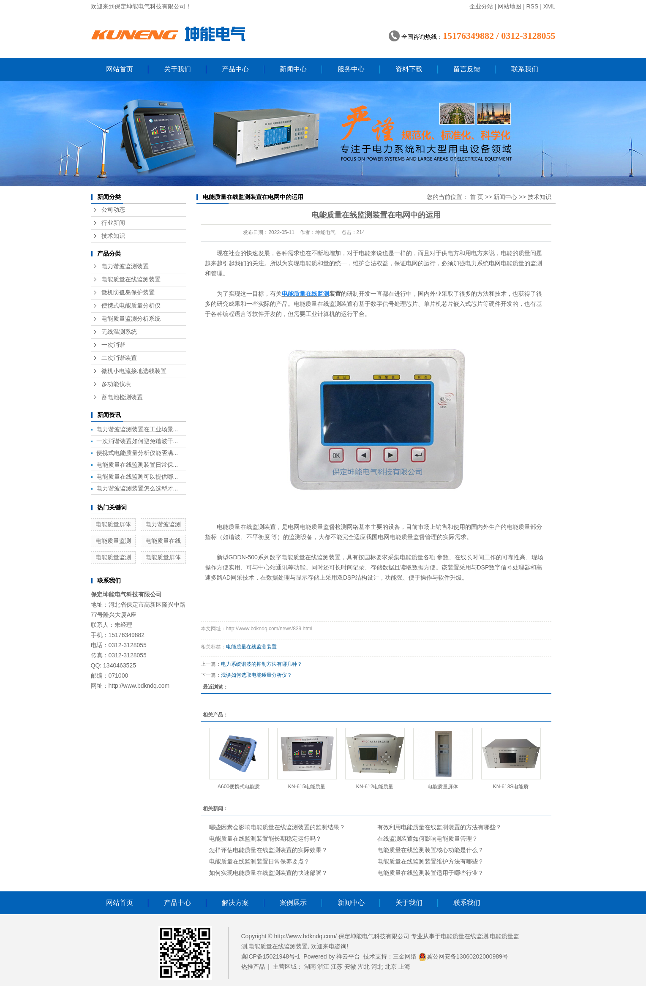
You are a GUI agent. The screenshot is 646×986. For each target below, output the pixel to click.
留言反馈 (466, 69)
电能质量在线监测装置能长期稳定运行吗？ (265, 838)
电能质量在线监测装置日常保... (137, 464)
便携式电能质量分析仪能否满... (137, 452)
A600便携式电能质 (239, 787)
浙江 (323, 966)
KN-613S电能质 (511, 787)
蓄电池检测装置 (122, 397)
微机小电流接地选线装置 (133, 371)
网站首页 (119, 69)
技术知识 (113, 236)
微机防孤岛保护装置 (128, 292)
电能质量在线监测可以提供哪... (137, 476)
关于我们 (177, 69)
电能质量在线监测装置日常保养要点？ (259, 861)
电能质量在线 (163, 540)
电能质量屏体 (113, 524)
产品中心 (235, 69)
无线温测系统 (119, 332)
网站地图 (509, 6)
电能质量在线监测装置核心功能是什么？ (430, 850)
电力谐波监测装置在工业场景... (137, 429)
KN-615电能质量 (307, 787)
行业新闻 (113, 223)
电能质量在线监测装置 (131, 279)
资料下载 (408, 69)
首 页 (476, 196)
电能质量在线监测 (464, 936)
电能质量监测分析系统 (131, 319)
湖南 (310, 966)
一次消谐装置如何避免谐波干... (137, 441)
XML (549, 6)
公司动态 (113, 210)
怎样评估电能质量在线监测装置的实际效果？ (268, 850)
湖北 (364, 966)
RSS (532, 6)
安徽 (350, 966)
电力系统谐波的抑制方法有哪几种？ (261, 664)
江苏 (337, 966)
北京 (391, 966)
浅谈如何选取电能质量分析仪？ (256, 675)
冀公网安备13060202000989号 (463, 956)
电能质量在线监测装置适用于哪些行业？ (430, 872)
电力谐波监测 (163, 524)
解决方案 (235, 902)
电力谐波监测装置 (125, 266)
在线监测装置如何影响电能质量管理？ (427, 838)
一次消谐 (113, 345)
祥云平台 (348, 956)
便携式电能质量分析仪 (131, 305)
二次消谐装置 (119, 358)
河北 (377, 966)
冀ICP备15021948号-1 (270, 956)
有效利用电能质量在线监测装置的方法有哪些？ (439, 827)
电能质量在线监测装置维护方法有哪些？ (430, 861)
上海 (404, 966)
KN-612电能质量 (375, 787)
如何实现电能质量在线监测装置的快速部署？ (268, 872)
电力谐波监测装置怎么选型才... (137, 488)
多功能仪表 (116, 384)
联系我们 (524, 69)
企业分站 (481, 6)
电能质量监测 (113, 540)
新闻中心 (293, 69)
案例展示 (293, 902)
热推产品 (253, 966)
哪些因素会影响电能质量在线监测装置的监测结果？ (277, 827)
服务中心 (351, 69)
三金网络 (405, 956)
